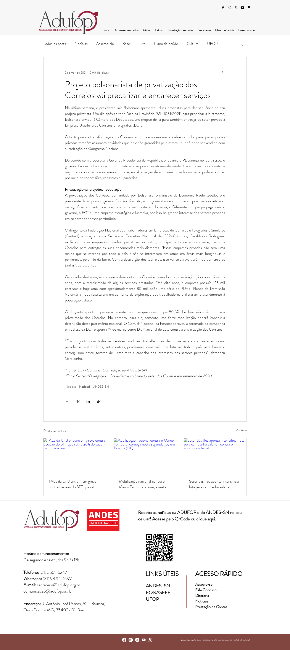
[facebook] (223, 7)
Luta (142, 43)
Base (126, 43)
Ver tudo (241, 430)
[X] (236, 7)
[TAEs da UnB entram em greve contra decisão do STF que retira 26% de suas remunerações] (75, 455)
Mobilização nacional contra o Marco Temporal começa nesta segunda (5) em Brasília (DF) (142, 484)
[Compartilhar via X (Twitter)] (78, 401)
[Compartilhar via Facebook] (67, 401)
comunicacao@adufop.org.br (48, 591)
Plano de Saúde (166, 43)
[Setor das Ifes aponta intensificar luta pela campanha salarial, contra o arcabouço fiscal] (215, 455)
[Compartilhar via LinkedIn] (88, 401)
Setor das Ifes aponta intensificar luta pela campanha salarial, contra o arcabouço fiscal (214, 484)
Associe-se (203, 584)
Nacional (84, 386)
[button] (241, 44)
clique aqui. (206, 519)
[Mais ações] (222, 72)
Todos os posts (54, 43)
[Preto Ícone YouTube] (242, 7)
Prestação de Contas (211, 607)
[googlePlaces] (249, 7)
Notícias (81, 43)
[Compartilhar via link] (99, 401)
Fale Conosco (205, 590)
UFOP (212, 43)
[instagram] (229, 7)
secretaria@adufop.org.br (58, 585)
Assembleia (105, 43)
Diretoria (202, 595)
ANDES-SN (101, 386)
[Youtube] (144, 640)
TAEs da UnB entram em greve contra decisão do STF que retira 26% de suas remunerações (73, 484)
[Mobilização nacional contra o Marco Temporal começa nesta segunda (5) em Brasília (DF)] (145, 455)
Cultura (192, 43)
